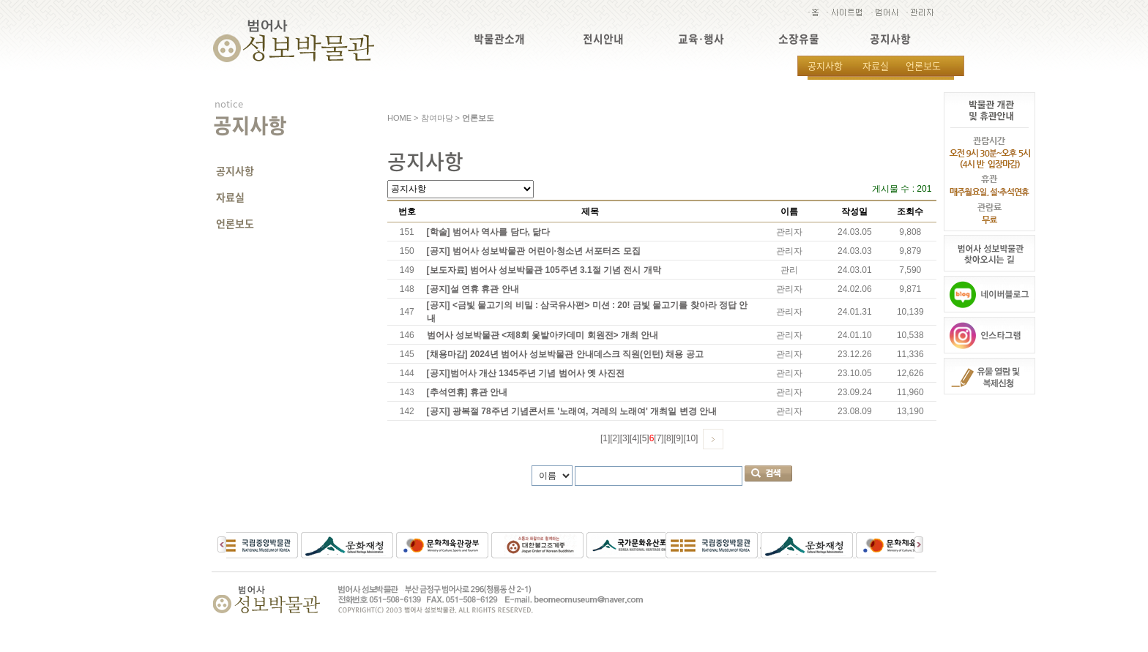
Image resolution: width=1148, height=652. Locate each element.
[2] (614, 438)
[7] (658, 438)
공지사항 (890, 39)
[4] (634, 438)
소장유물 (798, 39)
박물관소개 (499, 39)
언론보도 (923, 65)
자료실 (875, 65)
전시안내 (603, 39)
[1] (605, 438)
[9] (678, 438)
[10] (690, 438)
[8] (669, 438)
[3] (625, 438)
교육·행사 (701, 39)
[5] (644, 438)
